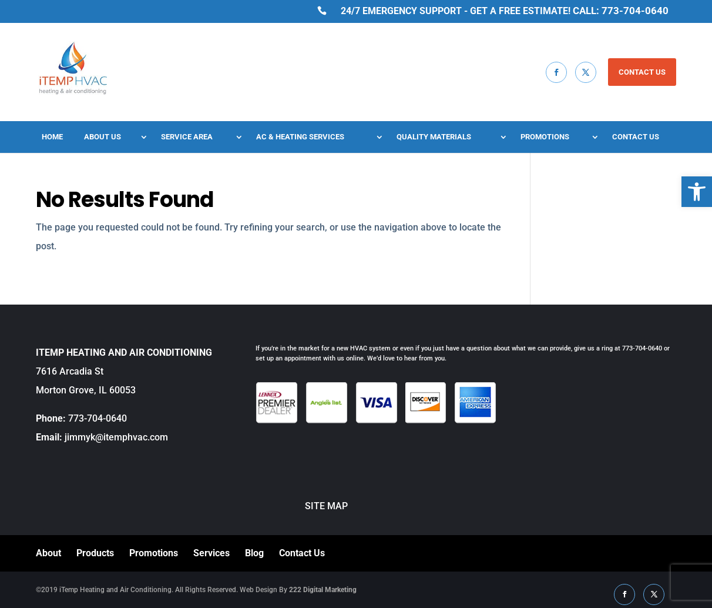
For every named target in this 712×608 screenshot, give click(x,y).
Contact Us (635, 137)
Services (211, 553)
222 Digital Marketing (323, 590)
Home (52, 137)
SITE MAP (302, 506)
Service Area (187, 137)
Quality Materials (434, 137)
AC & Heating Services (300, 137)
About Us (102, 137)
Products (95, 553)
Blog (254, 553)
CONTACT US (642, 72)
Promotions (544, 137)
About (48, 553)
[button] (696, 191)
